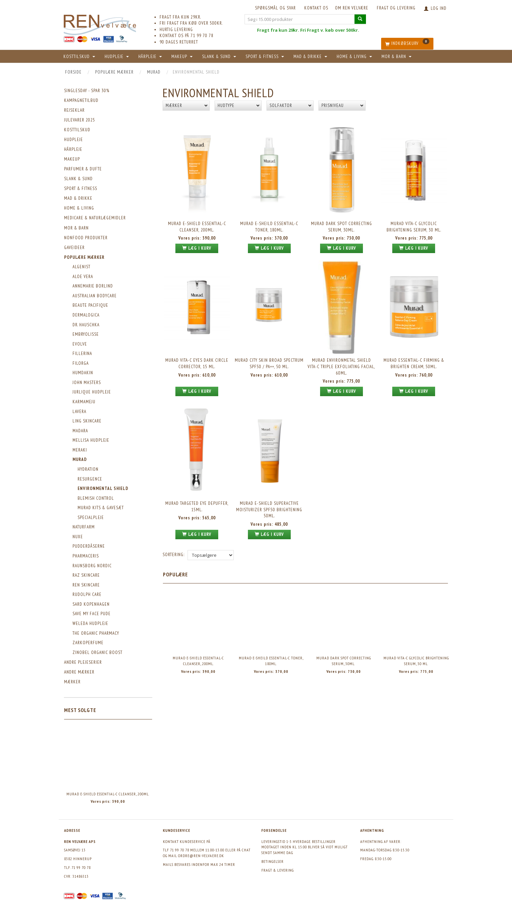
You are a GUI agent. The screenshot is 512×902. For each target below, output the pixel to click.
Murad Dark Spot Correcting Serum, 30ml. (341, 227)
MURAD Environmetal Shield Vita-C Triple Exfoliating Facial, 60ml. (341, 366)
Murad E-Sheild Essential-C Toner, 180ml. (269, 227)
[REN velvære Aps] (100, 23)
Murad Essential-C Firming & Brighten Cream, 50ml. (413, 363)
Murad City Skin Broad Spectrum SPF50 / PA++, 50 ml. (269, 363)
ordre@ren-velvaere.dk (201, 855)
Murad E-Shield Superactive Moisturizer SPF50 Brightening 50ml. (269, 509)
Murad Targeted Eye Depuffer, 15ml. (197, 506)
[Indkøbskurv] (407, 44)
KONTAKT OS (316, 8)
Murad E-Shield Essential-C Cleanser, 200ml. (107, 793)
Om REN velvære (351, 8)
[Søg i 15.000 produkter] (360, 19)
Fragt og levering (396, 8)
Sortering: (173, 554)
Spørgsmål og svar (275, 8)
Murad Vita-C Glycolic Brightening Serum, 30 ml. (414, 227)
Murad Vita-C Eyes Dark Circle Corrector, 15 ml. (196, 363)
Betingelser (272, 861)
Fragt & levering (277, 870)
